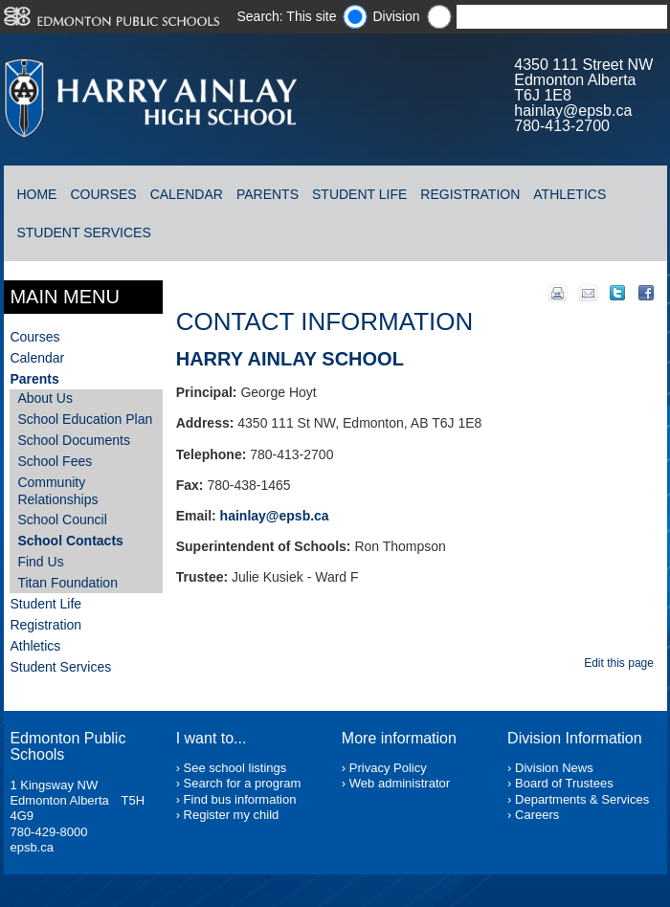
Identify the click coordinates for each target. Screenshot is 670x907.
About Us (45, 398)
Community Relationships (57, 491)
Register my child (231, 814)
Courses (103, 194)
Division (395, 16)
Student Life (359, 194)
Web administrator (399, 783)
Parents (267, 194)
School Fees (54, 461)
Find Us (40, 561)
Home (36, 194)
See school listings (235, 768)
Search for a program (243, 783)
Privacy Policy (388, 768)
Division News (554, 768)
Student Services (83, 232)
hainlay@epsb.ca (573, 110)
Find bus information (240, 799)
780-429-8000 (48, 832)
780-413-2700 (562, 126)
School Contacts (70, 540)
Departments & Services (582, 799)
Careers (537, 814)
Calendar (186, 194)
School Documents (73, 440)
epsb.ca (32, 847)
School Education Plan (84, 419)
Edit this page (621, 663)
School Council (61, 519)
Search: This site (286, 16)
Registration (470, 194)
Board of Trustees (564, 783)
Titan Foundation (67, 582)
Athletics (569, 194)
